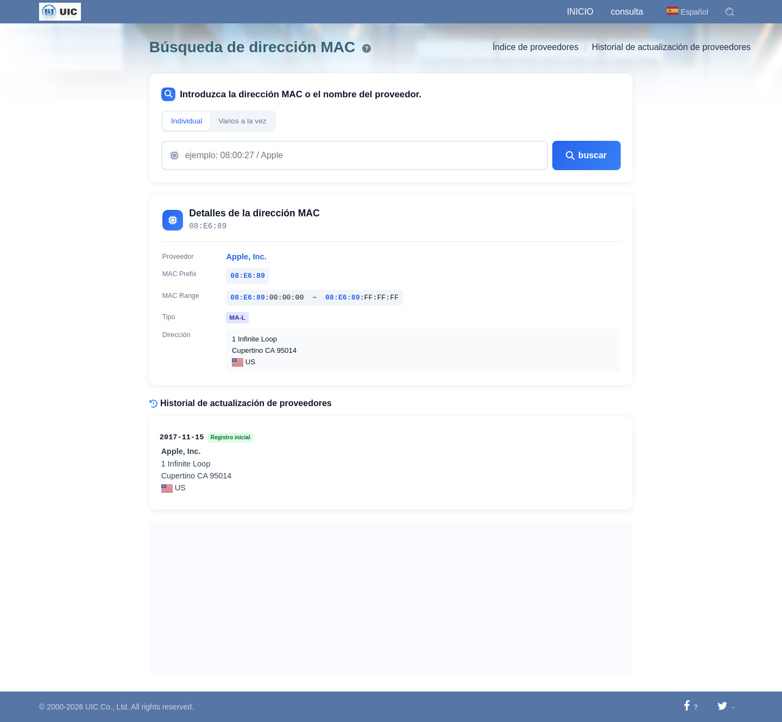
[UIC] (60, 10)
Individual (186, 121)
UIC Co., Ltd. (107, 706)
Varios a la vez (242, 121)
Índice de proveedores (535, 47)
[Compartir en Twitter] (722, 706)
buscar (586, 155)
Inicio (580, 11)
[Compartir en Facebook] (687, 706)
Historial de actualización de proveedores (671, 47)
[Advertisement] (391, 598)
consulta (627, 11)
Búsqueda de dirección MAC (252, 47)
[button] (730, 12)
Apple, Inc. (246, 256)
